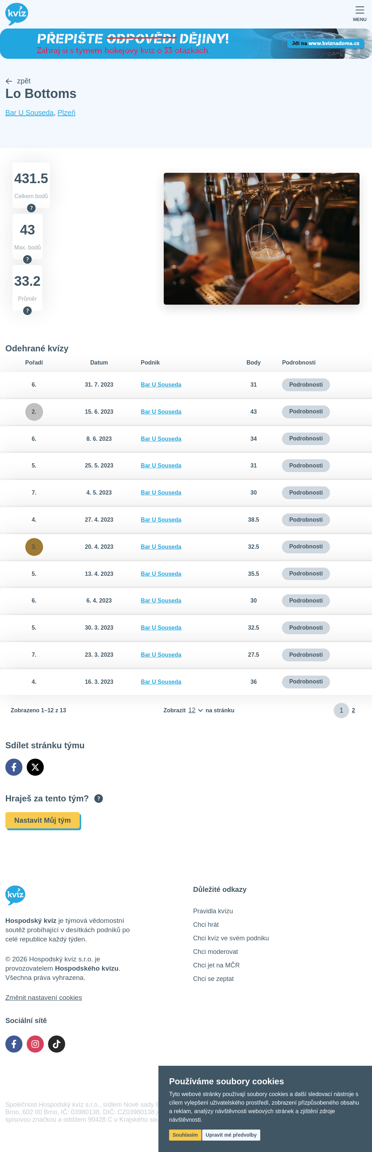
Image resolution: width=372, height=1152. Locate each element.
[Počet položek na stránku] (198, 710)
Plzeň (66, 113)
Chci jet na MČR (216, 965)
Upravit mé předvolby (231, 1135)
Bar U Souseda (29, 113)
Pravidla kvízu (213, 911)
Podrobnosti (306, 385)
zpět (18, 81)
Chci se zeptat (213, 978)
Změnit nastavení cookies (43, 997)
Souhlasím (185, 1135)
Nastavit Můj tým (42, 820)
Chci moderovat (215, 951)
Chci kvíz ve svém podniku (231, 938)
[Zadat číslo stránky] (341, 710)
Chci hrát (206, 924)
